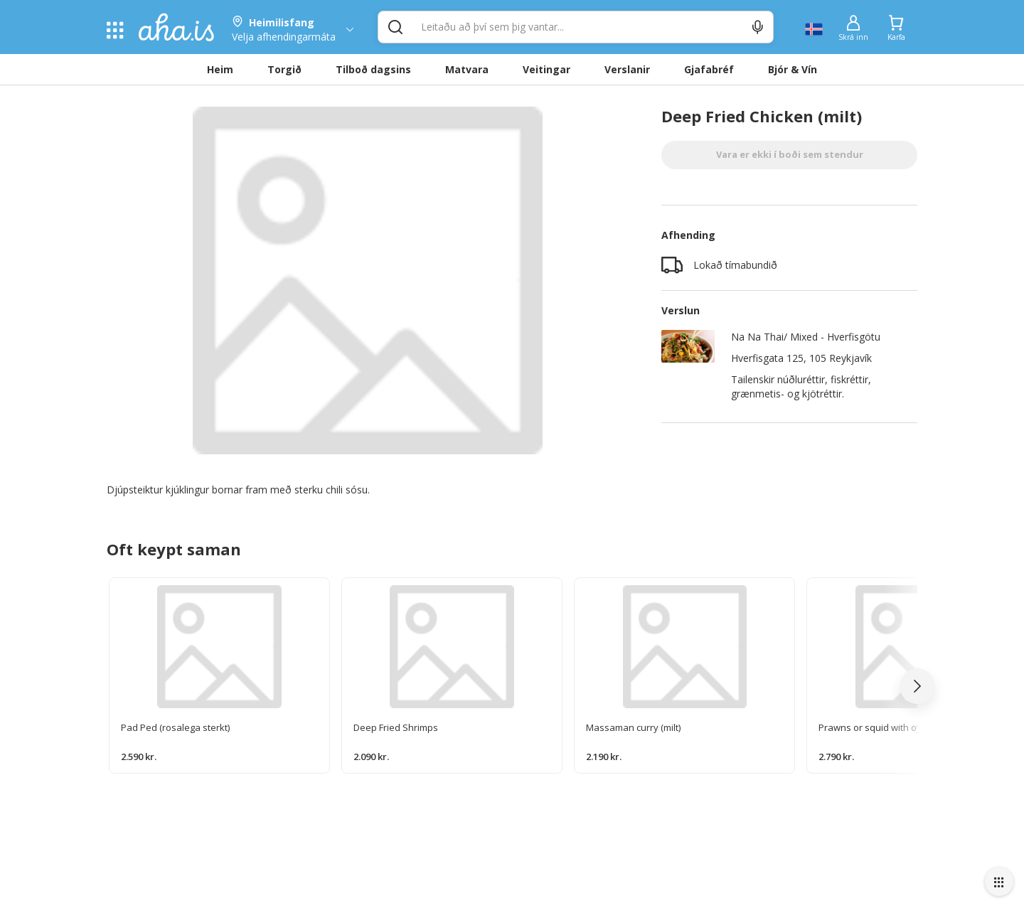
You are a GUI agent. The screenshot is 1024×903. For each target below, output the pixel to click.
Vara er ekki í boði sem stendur (789, 154)
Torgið (284, 69)
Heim (220, 69)
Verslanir (627, 69)
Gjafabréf (709, 69)
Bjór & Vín (792, 69)
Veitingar (546, 69)
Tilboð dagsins (373, 69)
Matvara (467, 69)
